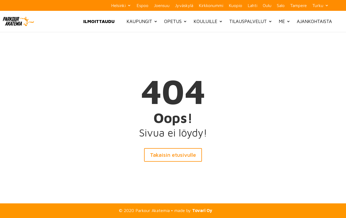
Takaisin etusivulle (173, 155)
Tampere (298, 5)
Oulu (267, 5)
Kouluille (205, 21)
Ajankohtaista (314, 21)
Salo (281, 5)
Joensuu (161, 5)
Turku (317, 5)
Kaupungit (139, 21)
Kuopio (235, 5)
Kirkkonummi (211, 5)
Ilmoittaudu (99, 21)
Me (282, 21)
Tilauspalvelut (248, 21)
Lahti (252, 5)
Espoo (142, 5)
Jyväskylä (184, 5)
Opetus (173, 21)
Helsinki (118, 5)
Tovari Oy (202, 210)
